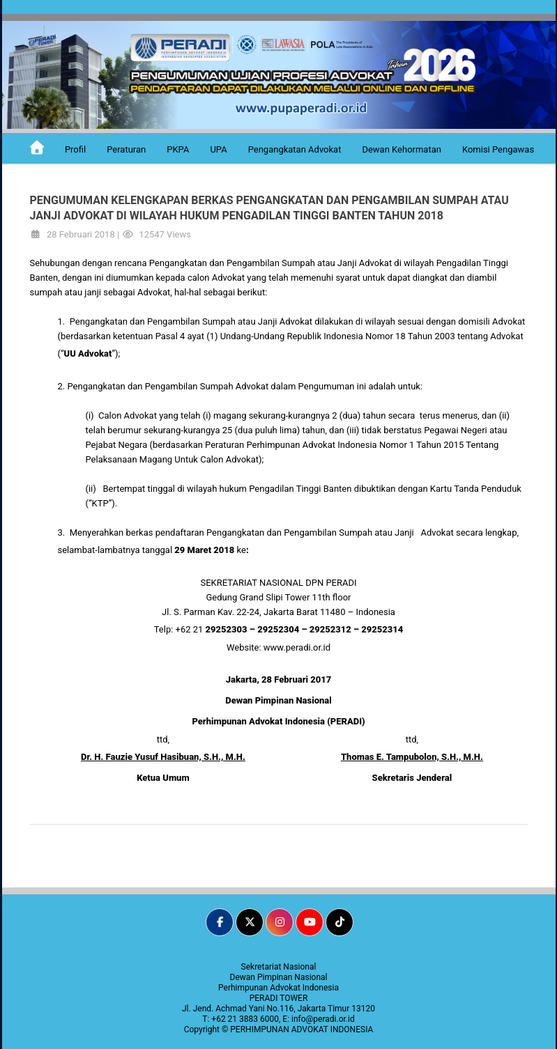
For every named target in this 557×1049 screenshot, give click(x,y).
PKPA (178, 149)
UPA (218, 149)
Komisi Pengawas (498, 149)
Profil (75, 149)
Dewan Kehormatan (401, 149)
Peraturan (126, 149)
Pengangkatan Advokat (295, 149)
